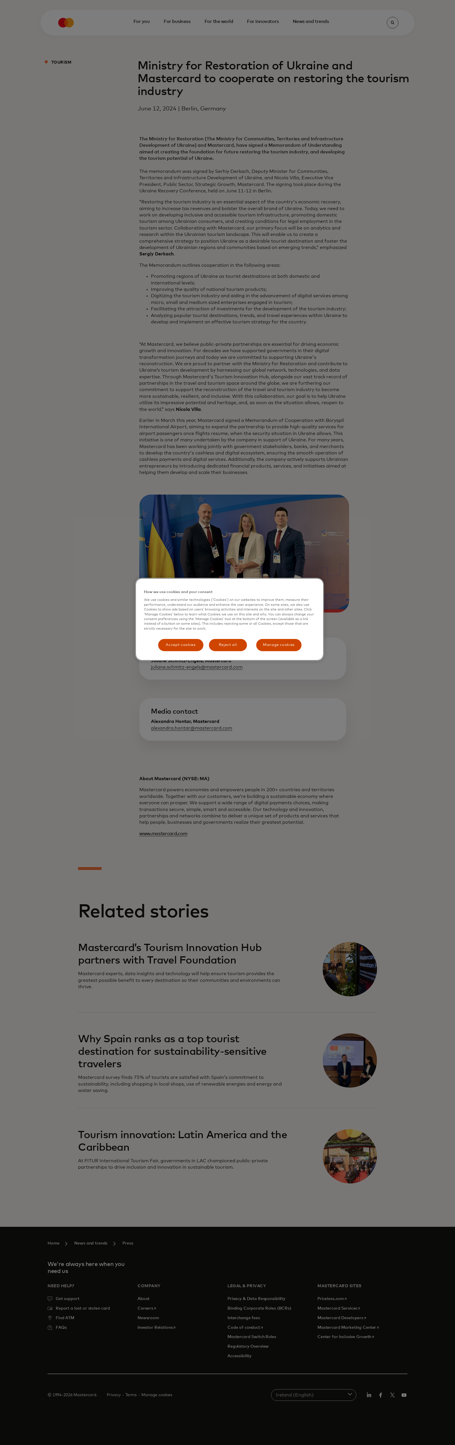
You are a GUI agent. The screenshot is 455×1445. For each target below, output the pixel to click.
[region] (229, 619)
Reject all (228, 645)
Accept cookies (180, 645)
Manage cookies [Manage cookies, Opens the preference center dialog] (279, 645)
